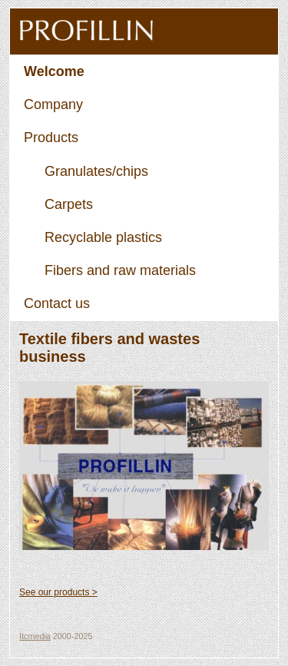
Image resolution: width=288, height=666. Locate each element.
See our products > (58, 592)
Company (53, 104)
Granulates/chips (96, 171)
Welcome (54, 71)
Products (51, 137)
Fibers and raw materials (120, 270)
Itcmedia (35, 636)
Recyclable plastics (103, 237)
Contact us (57, 303)
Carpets (69, 204)
